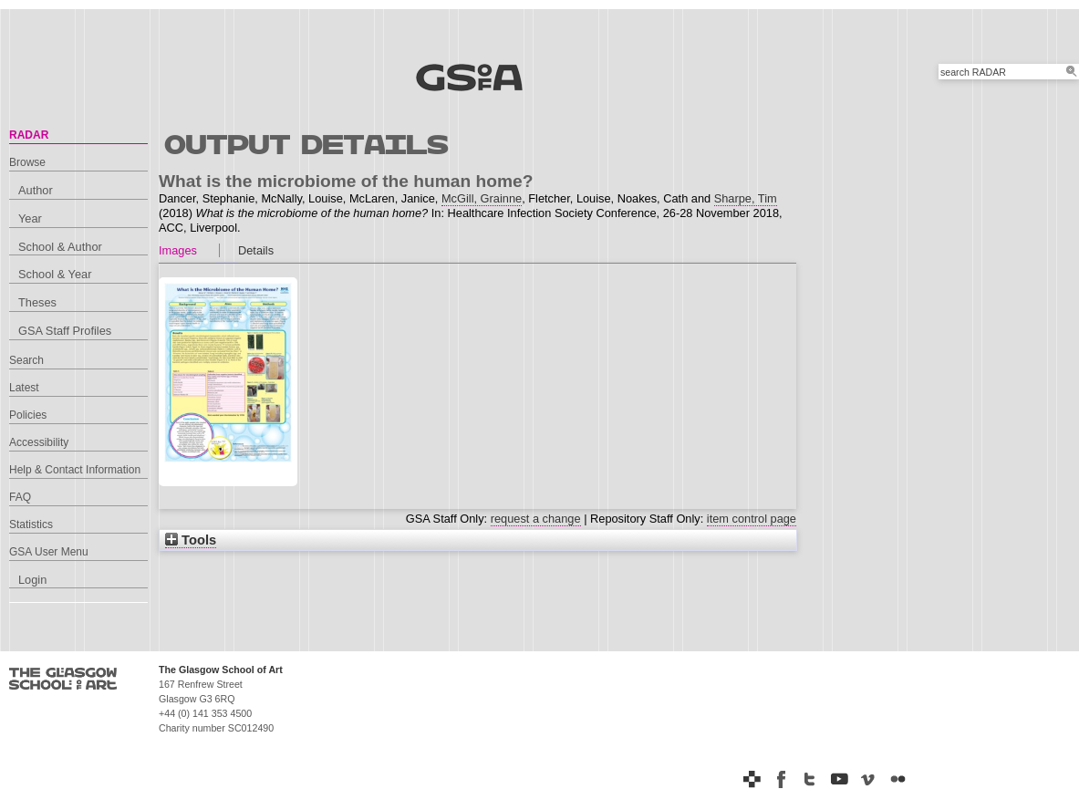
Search (26, 360)
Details (256, 250)
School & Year (54, 274)
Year (30, 218)
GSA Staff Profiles (64, 331)
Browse (27, 162)
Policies (28, 415)
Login (32, 580)
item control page (751, 518)
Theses (37, 302)
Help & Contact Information (74, 469)
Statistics (31, 524)
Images (178, 250)
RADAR (28, 135)
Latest (24, 387)
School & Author (60, 247)
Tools (190, 540)
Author (35, 190)
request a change (536, 518)
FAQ (20, 497)
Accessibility (38, 442)
